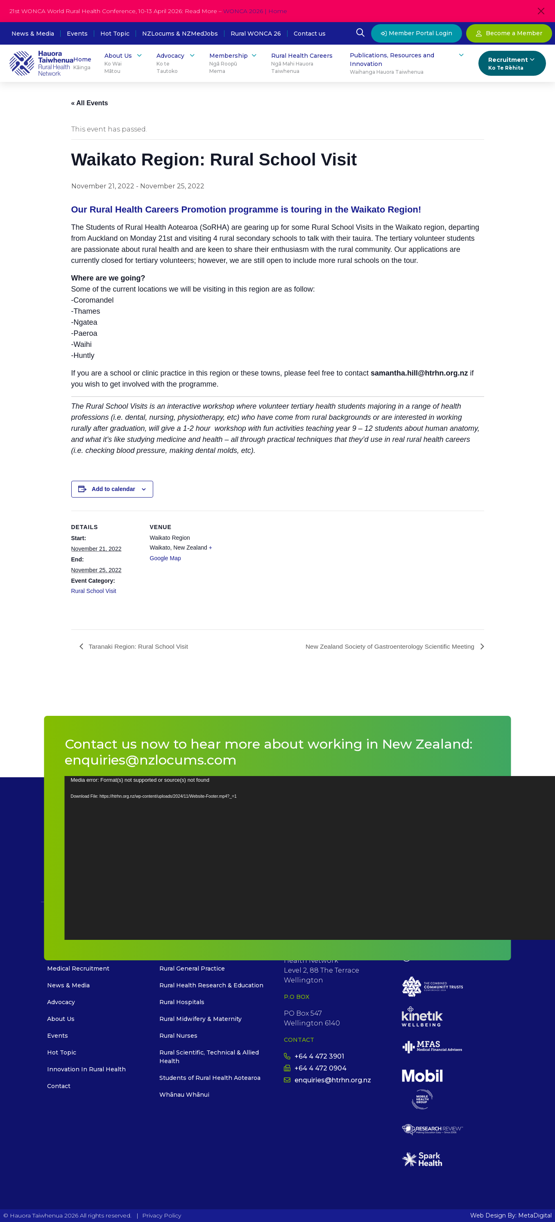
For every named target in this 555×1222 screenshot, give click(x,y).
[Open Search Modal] (360, 33)
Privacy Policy (161, 1215)
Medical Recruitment (78, 968)
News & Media (32, 33)
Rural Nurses (178, 1035)
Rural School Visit (93, 591)
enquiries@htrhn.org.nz (327, 1080)
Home (82, 63)
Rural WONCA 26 (256, 33)
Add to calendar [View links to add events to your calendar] (113, 489)
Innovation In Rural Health (86, 1069)
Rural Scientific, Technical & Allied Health (209, 1057)
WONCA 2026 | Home (255, 11)
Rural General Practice (192, 968)
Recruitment (512, 64)
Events (77, 33)
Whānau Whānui (184, 1094)
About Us (123, 63)
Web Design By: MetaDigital (511, 1215)
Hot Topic (114, 33)
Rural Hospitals (181, 1002)
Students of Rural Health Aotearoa (210, 1078)
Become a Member (509, 33)
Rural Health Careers (304, 63)
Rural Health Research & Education (211, 985)
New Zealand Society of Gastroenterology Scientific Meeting (388, 646)
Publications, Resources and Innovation (407, 63)
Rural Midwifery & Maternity (200, 1019)
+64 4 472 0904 (315, 1068)
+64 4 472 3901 (314, 1056)
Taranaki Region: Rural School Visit (139, 646)
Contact (58, 1086)
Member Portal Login (416, 33)
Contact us (310, 33)
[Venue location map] (272, 567)
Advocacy (176, 63)
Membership (233, 63)
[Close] (541, 11)
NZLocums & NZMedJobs (180, 33)
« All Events (89, 103)
